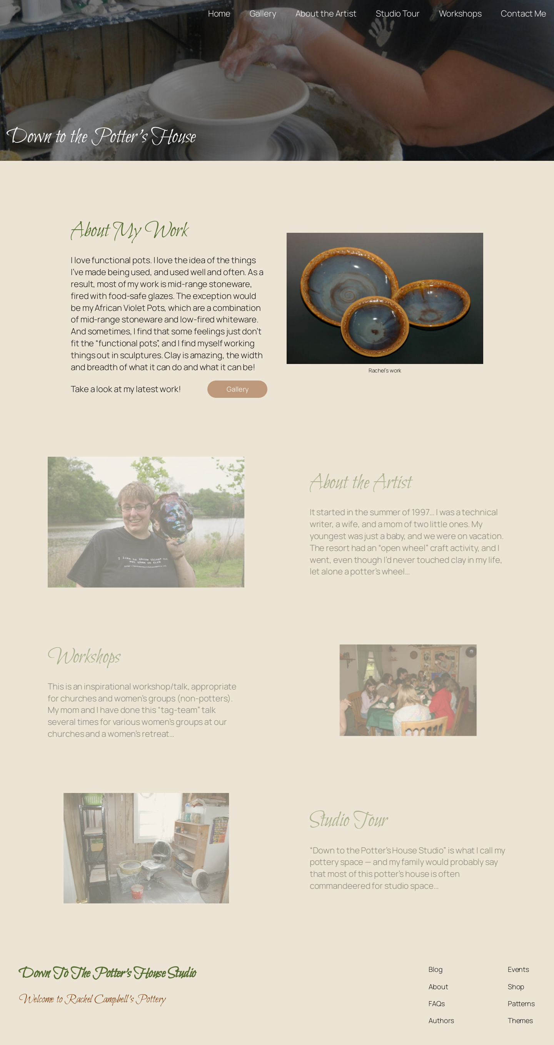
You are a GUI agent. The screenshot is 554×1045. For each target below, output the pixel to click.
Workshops (74, 657)
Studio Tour (358, 820)
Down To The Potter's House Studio (107, 973)
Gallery (238, 389)
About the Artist (370, 482)
